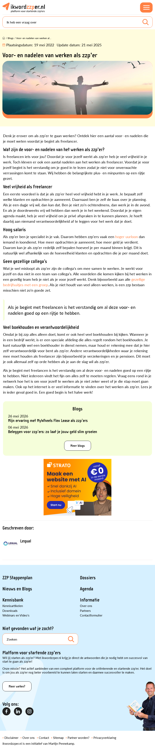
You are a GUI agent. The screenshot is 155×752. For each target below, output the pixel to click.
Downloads (10, 610)
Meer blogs (77, 446)
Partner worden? (78, 737)
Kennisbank (12, 600)
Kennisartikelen (12, 606)
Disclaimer (11, 737)
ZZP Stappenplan (17, 577)
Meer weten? (17, 686)
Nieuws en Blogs (17, 589)
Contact (44, 737)
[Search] (77, 22)
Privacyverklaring (104, 737)
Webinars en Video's (15, 615)
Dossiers (88, 577)
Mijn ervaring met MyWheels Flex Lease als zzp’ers (48, 420)
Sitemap (58, 737)
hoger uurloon (126, 236)
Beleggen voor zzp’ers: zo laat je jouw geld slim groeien (52, 431)
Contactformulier (91, 615)
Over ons (86, 606)
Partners (85, 610)
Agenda (86, 589)
